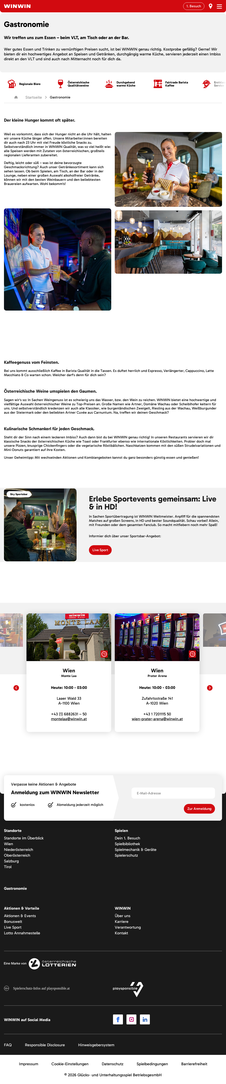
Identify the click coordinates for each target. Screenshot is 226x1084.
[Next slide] (210, 688)
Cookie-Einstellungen (70, 1063)
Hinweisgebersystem (96, 1045)
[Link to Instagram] (131, 1019)
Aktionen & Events (20, 916)
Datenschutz (112, 1063)
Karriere (121, 922)
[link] (68, 672)
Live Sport (12, 927)
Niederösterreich (18, 850)
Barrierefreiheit (194, 1063)
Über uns (122, 916)
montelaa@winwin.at (69, 718)
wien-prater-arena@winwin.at (157, 718)
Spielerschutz (126, 855)
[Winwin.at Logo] (17, 6)
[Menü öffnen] (219, 6)
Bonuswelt (13, 922)
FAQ (8, 1045)
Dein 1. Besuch (127, 838)
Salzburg (11, 861)
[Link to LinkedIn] (145, 1019)
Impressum (28, 1063)
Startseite (28, 97)
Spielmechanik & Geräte (135, 850)
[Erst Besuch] (210, 6)
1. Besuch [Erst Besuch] (193, 6)
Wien (8, 844)
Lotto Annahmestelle (22, 933)
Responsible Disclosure (45, 1045)
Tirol (7, 867)
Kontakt (121, 933)
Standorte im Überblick (23, 838)
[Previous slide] (16, 688)
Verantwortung (128, 927)
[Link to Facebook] (118, 1019)
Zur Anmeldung (199, 809)
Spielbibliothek (127, 844)
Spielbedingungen (152, 1063)
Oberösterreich (17, 855)
